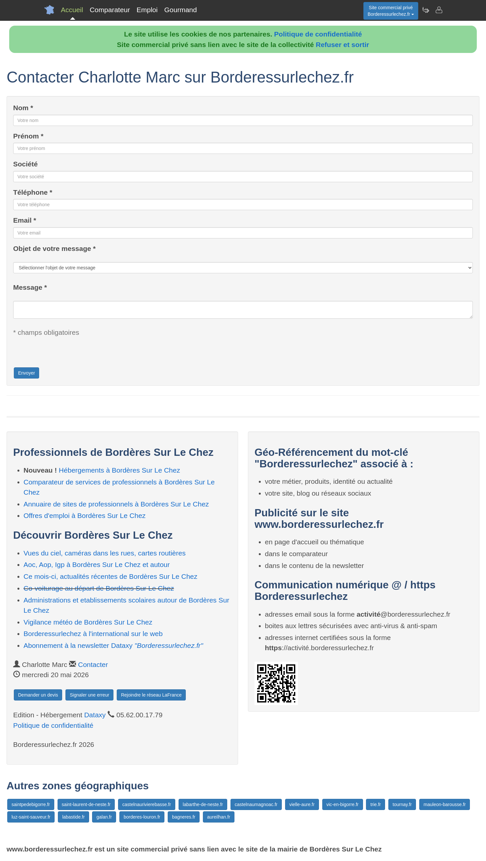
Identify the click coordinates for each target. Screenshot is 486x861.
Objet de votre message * (54, 248)
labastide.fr (73, 817)
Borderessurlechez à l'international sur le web (93, 633)
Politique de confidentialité (318, 34)
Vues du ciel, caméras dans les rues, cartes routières (105, 553)
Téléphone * (32, 192)
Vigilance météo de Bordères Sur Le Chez (88, 622)
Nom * (23, 107)
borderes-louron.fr (142, 817)
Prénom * (28, 136)
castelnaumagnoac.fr (256, 804)
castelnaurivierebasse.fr (146, 804)
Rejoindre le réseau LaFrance (151, 695)
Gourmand (180, 9)
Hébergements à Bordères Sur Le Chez (119, 470)
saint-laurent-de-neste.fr (86, 804)
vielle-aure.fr (302, 804)
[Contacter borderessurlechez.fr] (438, 10)
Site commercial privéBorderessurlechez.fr (391, 11)
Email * (24, 220)
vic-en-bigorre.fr (343, 804)
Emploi (147, 9)
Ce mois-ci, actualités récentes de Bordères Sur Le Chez (111, 576)
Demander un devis (38, 695)
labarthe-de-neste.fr (203, 804)
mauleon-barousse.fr (445, 804)
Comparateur (110, 9)
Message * (30, 287)
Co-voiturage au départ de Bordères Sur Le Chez (99, 588)
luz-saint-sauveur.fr (31, 817)
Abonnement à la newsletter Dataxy (113, 645)
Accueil (72, 9)
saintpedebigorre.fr (31, 804)
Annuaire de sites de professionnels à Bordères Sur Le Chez (116, 504)
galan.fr (104, 817)
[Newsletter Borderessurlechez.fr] (425, 10)
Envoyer (26, 373)
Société (25, 164)
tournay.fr (402, 804)
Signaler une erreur (89, 695)
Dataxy (95, 715)
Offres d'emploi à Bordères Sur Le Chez (85, 515)
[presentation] (63, 354)
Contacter (93, 664)
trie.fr (375, 804)
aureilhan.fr (218, 817)
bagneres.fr (183, 817)
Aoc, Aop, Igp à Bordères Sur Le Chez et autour (97, 564)
